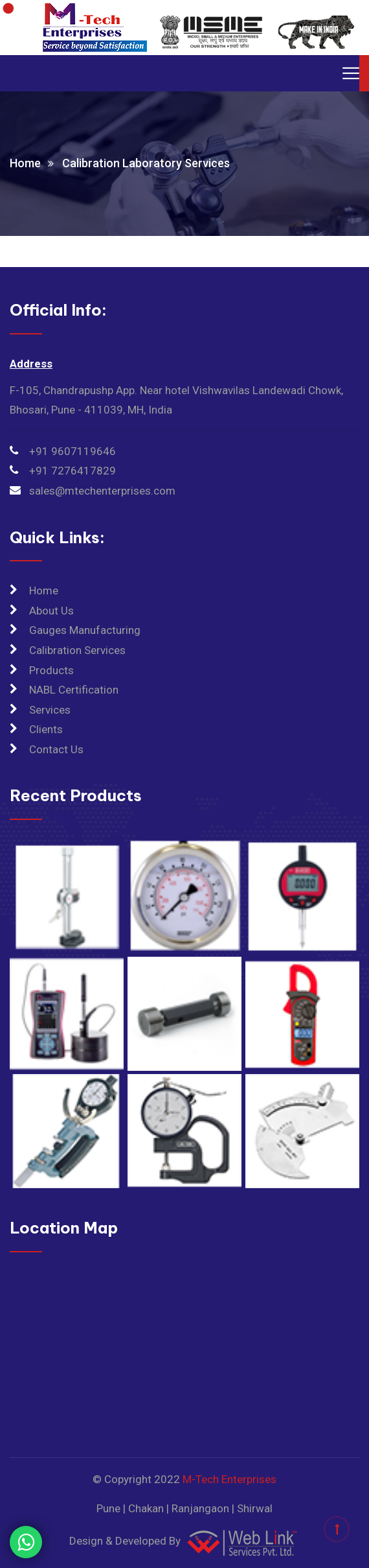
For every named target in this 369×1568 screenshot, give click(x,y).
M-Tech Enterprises (229, 1479)
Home (25, 163)
